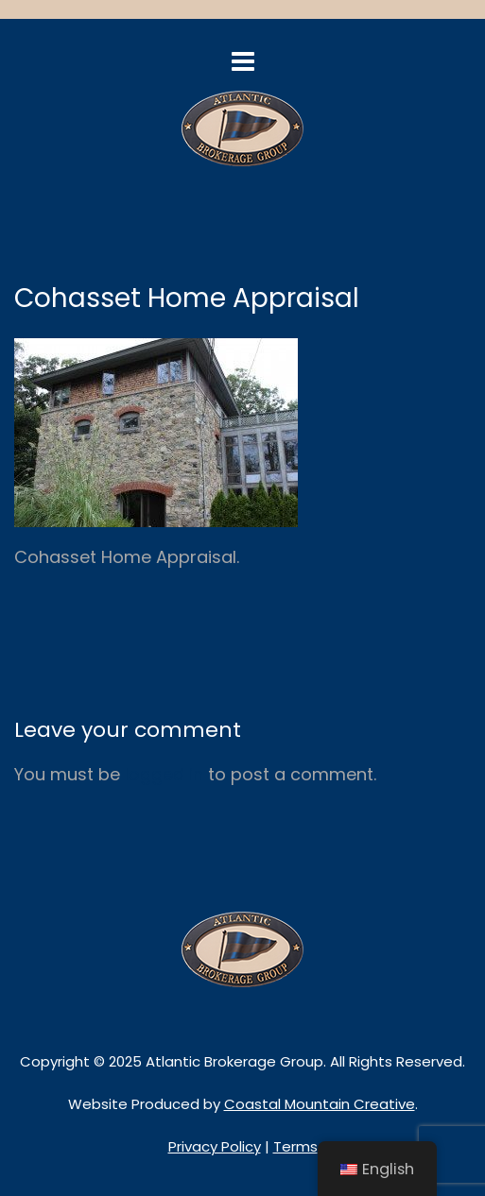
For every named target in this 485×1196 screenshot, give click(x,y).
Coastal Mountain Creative (319, 1104)
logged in (164, 774)
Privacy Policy (214, 1146)
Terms (295, 1146)
